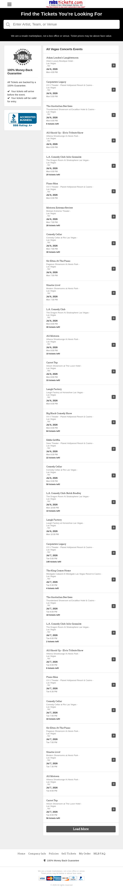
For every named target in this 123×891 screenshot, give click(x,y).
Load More (81, 829)
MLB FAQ (99, 853)
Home (21, 853)
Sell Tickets (69, 853)
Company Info (37, 853)
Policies (54, 853)
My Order (85, 853)
